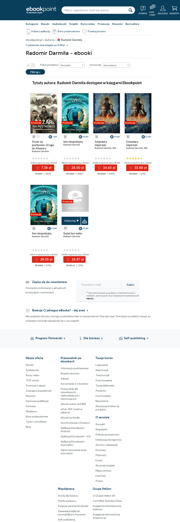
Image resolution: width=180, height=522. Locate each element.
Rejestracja (102, 370)
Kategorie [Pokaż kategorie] (32, 23)
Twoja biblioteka (105, 385)
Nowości (117, 23)
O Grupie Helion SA (104, 495)
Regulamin (101, 429)
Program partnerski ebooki (73, 505)
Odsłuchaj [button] (69, 220)
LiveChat (101, 475)
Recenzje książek (105, 465)
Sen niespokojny (73, 141)
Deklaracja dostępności (109, 439)
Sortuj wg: (95, 64)
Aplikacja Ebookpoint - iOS (76, 436)
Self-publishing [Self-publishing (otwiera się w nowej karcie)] (134, 338)
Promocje (103, 23)
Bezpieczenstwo (70, 373)
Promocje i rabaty (36, 385)
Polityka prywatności (107, 434)
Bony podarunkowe (69, 31)
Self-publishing (66, 519)
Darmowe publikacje (37, 401)
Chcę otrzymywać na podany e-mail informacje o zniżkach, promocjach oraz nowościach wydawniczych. (110, 295)
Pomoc (99, 480)
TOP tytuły (32, 380)
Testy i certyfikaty (36, 421)
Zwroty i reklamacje (107, 444)
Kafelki (32, 65)
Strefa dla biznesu (68, 495)
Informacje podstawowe (75, 368)
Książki (73, 23)
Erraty (99, 460)
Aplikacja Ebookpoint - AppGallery (73, 443)
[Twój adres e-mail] (100, 285)
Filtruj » (35, 72)
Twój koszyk (102, 375)
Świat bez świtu (72, 233)
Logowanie (102, 364)
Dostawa (101, 449)
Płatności (101, 455)
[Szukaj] (130, 10)
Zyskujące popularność (39, 390)
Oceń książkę (103, 395)
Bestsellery (132, 23)
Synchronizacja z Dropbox (75, 422)
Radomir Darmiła (40, 151)
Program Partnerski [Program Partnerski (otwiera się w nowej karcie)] (48, 338)
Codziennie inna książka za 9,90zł (45, 45)
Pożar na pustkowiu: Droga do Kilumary (43, 145)
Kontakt (100, 424)
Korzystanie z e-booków (74, 383)
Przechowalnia (104, 380)
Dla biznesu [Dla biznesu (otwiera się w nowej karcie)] (92, 338)
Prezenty (101, 390)
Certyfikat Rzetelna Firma (107, 500)
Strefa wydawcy (67, 500)
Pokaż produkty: (49, 64)
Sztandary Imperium (101, 143)
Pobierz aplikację (40, 31)
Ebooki (45, 23)
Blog (28, 426)
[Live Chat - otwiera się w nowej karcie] (152, 10)
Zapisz (130, 284)
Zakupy (65, 378)
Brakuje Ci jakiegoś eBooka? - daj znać (58, 310)
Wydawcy (31, 411)
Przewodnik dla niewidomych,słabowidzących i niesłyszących (70, 393)
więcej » (90, 298)
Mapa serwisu (103, 470)
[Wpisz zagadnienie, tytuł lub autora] (94, 10)
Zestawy (31, 406)
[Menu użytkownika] (163, 10)
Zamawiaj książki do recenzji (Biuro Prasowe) (71, 512)
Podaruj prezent (97, 31)
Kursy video (88, 23)
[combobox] (72, 65)
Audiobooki (59, 23)
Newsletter (102, 401)
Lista (28, 65)
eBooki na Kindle (70, 417)
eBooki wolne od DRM (73, 403)
